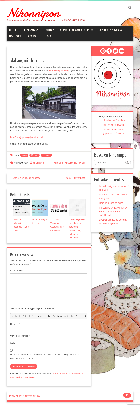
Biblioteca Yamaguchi (113, 125)
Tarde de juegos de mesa (111, 203)
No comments (21, 163)
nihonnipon (38, 163)
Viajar (83, 163)
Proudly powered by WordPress (24, 396)
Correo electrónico (20, 336)
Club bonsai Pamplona (114, 120)
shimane (46, 155)
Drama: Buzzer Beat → (76, 178)
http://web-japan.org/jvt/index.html (26, 137)
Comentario (16, 270)
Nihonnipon (33, 12)
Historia (59, 163)
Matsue (34, 155)
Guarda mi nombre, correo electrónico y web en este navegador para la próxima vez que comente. (44, 356)
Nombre (15, 324)
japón (24, 155)
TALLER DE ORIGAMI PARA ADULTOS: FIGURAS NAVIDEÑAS (113, 211)
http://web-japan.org (59, 70)
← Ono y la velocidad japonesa (25, 178)
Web (12, 343)
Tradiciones (71, 163)
